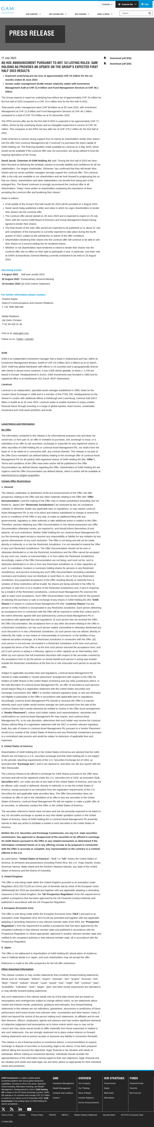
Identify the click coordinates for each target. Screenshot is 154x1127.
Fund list (133, 1088)
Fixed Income (110, 1083)
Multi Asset (108, 1093)
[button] (150, 13)
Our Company (84, 1083)
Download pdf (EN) (120, 58)
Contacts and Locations (63, 1093)
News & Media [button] (103, 14)
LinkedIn (29, 339)
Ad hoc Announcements (88, 1103)
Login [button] (146, 4)
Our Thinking (83, 1088)
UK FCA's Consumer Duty (132, 1115)
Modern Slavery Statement (85, 1115)
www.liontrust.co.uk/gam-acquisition (20, 475)
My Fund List (135, 1093)
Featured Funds (136, 1083)
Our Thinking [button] (80, 14)
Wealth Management (62, 1088)
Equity (106, 1088)
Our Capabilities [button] (56, 14)
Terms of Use (7, 1115)
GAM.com (7, 9)
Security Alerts (109, 1115)
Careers (56, 1098)
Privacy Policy (37, 1115)
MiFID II (65, 1115)
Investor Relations (86, 1098)
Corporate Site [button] (125, 4)
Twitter (19, 339)
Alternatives (109, 1098)
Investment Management (63, 1083)
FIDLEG (52, 1115)
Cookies (22, 1115)
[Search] (136, 13)
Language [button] (106, 4)
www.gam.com (21, 333)
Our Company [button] (32, 14)
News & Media (84, 1093)
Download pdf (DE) (120, 63)
